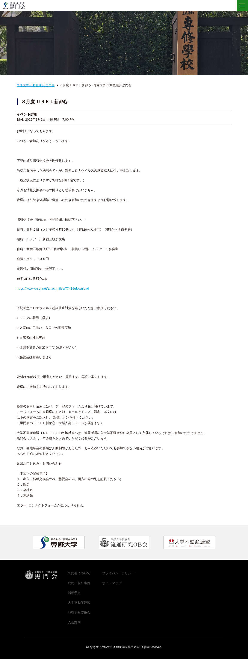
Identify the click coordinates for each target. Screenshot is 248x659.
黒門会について (79, 573)
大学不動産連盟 (79, 602)
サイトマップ (111, 583)
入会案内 (74, 622)
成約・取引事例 (79, 583)
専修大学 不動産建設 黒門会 (15, 5)
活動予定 (74, 593)
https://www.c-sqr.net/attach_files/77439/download (53, 288)
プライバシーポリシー (118, 573)
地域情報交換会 (79, 612)
